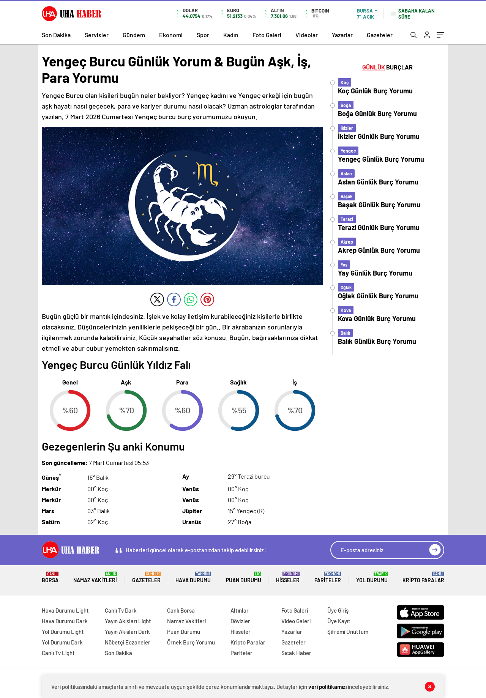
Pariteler (327, 577)
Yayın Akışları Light (128, 621)
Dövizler (240, 621)
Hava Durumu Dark (65, 621)
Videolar (306, 34)
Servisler (97, 34)
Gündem (134, 34)
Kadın (230, 34)
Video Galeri (296, 621)
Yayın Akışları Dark (127, 631)
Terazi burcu (254, 476)
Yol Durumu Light (63, 631)
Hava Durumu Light (65, 610)
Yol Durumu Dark (62, 642)
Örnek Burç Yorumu (191, 642)
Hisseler (288, 577)
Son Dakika (56, 34)
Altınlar (239, 610)
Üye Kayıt (338, 621)
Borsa (50, 577)
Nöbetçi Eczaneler (127, 642)
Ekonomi (171, 34)
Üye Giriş (338, 610)
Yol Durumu (372, 577)
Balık (102, 477)
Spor (203, 34)
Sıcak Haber (296, 652)
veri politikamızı (327, 686)
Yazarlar (342, 34)
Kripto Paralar (423, 577)
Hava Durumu (193, 577)
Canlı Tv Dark (121, 610)
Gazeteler (380, 34)
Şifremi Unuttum (347, 631)
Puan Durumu (243, 577)
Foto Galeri (266, 34)
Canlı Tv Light (58, 652)
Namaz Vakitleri (95, 577)
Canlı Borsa (181, 610)
